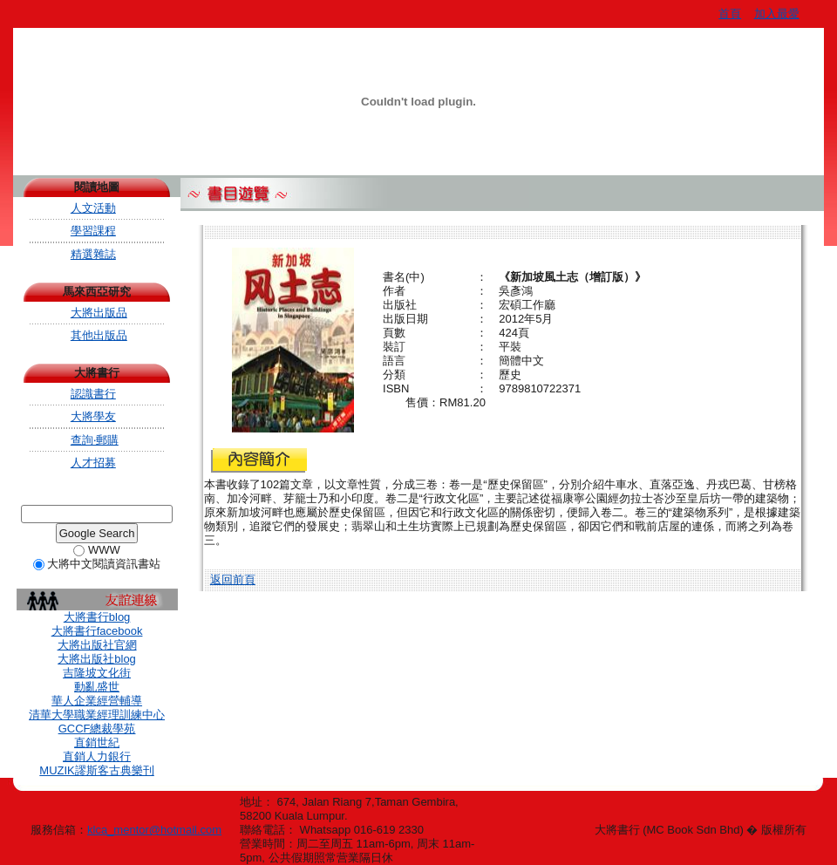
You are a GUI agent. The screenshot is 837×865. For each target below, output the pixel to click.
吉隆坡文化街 (97, 672)
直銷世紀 (96, 742)
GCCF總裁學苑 (97, 728)
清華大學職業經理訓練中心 (97, 714)
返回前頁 (232, 579)
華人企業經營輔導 (96, 700)
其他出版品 (99, 335)
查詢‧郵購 (95, 439)
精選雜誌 (93, 254)
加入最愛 (777, 13)
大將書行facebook (97, 630)
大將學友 (93, 416)
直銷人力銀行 (97, 756)
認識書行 (93, 393)
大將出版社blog (97, 658)
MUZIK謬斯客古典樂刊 (96, 770)
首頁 (729, 13)
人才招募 (93, 462)
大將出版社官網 (97, 644)
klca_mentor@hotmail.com (154, 829)
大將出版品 (99, 312)
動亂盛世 (96, 686)
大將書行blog (97, 616)
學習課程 (93, 230)
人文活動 (93, 208)
